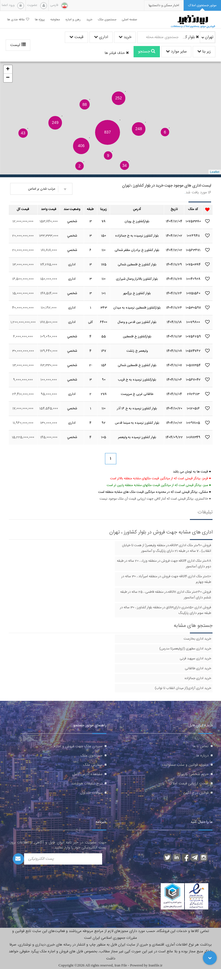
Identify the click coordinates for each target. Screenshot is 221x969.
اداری (101, 37)
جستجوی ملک (91, 756)
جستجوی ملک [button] (107, 19)
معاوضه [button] (55, 19)
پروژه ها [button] (40, 19)
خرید (125, 37)
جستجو (146, 51)
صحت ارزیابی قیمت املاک (189, 783)
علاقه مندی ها (18, 19)
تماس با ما (201, 746)
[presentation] (164, 5)
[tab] (202, 5)
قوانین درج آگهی (196, 793)
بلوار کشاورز (189, 37)
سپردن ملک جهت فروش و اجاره (78, 746)
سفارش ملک (92, 765)
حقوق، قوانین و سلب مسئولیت (185, 765)
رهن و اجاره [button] (73, 19)
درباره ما (202, 756)
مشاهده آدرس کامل (87, 774)
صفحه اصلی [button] (129, 19)
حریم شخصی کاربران (193, 774)
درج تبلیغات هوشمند (86, 783)
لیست (18, 45)
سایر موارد (176, 51)
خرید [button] (89, 19)
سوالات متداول (91, 793)
